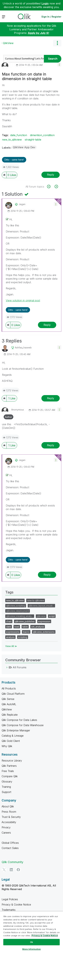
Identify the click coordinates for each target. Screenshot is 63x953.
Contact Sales (10, 848)
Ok (31, 942)
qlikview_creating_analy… (19, 616)
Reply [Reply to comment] (47, 324)
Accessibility (9, 822)
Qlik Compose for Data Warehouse (23, 725)
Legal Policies (10, 899)
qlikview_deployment (17, 611)
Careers (6, 832)
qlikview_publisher (25, 621)
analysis (10, 637)
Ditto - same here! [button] (14, 159)
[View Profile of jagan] (22, 204)
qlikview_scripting (15, 605)
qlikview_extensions (44, 631)
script (52, 616)
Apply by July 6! (38, 33)
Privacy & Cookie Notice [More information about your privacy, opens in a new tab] (45, 935)
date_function (18, 135)
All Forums (19, 667)
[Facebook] (18, 869)
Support (6, 792)
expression (44, 621)
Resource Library (12, 760)
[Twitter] (4, 869)
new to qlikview (35, 600)
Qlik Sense (8, 699)
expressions (12, 631)
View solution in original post (23, 300)
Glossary (7, 781)
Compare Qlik (10, 776)
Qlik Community (12, 862)
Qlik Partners (9, 765)
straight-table (33, 139)
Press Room (9, 811)
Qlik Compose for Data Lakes (19, 720)
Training (6, 786)
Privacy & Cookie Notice (16, 904)
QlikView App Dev (24, 147)
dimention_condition (42, 135)
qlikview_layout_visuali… (41, 605)
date (8, 626)
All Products (9, 688)
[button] (59, 64)
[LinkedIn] (11, 869)
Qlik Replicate (10, 714)
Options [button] (57, 43)
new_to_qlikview (12, 139)
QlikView (8, 43)
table (25, 626)
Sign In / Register (51, 16)
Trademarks (9, 909)
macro (26, 631)
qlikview (41, 616)
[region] (31, 932)
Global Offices (10, 842)
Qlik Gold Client (11, 741)
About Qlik (8, 806)
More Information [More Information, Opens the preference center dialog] (31, 949)
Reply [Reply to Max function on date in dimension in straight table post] (50, 174)
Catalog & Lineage (13, 735)
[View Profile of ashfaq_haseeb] (23, 347)
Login (45, 3)
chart (9, 621)
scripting (22, 637)
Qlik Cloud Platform (13, 693)
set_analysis (37, 626)
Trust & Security (11, 817)
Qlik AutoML (9, 704)
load (16, 626)
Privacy (6, 827)
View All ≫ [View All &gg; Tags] (11, 646)
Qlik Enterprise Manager (16, 730)
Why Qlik (7, 746)
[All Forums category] (7, 667)
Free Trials (8, 771)
